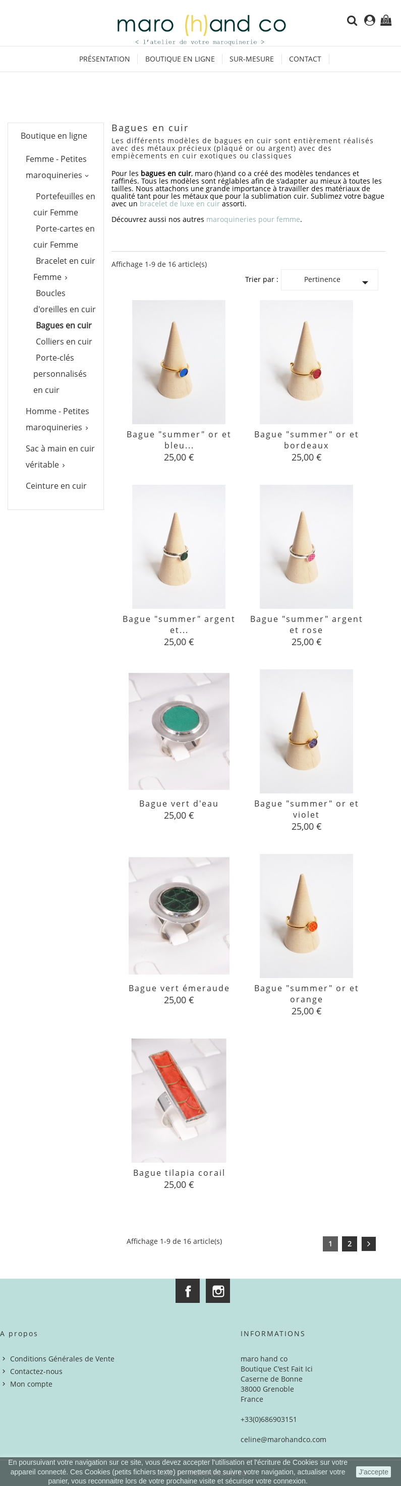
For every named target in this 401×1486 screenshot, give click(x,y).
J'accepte (373, 1472)
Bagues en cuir (64, 325)
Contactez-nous (36, 1371)
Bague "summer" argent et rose (306, 624)
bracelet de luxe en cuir (180, 203)
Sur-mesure (252, 59)
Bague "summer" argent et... (179, 624)
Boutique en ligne (180, 59)
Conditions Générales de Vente (62, 1358)
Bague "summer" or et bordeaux (306, 440)
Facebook (187, 1290)
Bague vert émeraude (179, 988)
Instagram (218, 1290)
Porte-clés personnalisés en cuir (60, 373)
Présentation (104, 59)
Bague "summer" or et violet (306, 809)
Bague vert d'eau (179, 803)
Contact (305, 59)
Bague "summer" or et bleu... (179, 440)
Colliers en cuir (64, 341)
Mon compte (31, 1384)
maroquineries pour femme (253, 219)
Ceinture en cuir (56, 485)
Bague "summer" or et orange (306, 994)
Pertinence (338, 282)
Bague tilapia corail (179, 1172)
